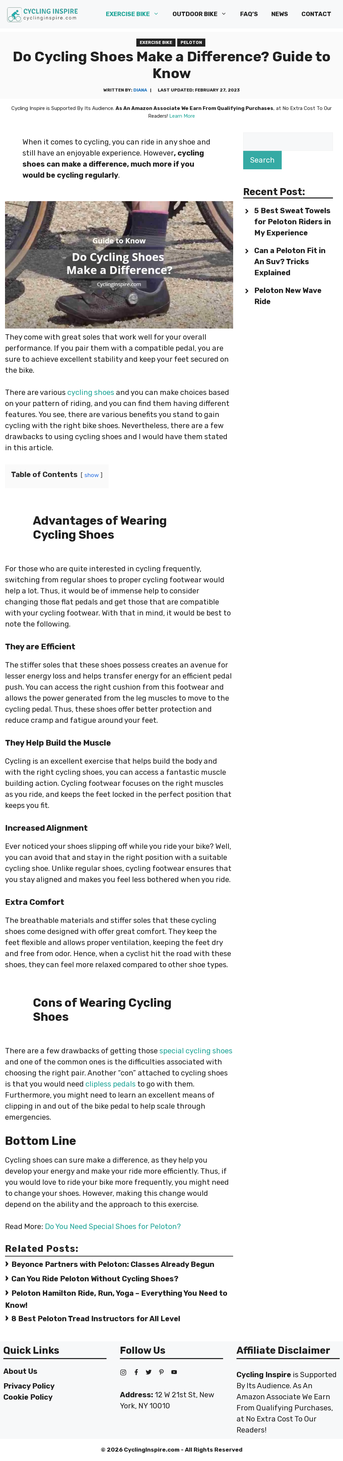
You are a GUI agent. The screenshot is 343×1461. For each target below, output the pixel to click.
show (91, 475)
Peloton (191, 42)
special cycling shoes (195, 1050)
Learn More (182, 116)
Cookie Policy (28, 1397)
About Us (20, 1371)
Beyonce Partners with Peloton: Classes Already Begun (112, 1264)
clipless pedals (110, 1084)
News (279, 14)
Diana (140, 90)
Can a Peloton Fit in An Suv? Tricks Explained (290, 261)
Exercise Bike (136, 14)
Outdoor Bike (203, 14)
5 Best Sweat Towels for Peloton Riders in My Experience (292, 221)
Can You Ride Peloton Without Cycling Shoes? (95, 1278)
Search (262, 160)
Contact (316, 14)
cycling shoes (90, 392)
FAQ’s (249, 14)
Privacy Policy (29, 1386)
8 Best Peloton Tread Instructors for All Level (95, 1318)
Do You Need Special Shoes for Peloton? (113, 1226)
